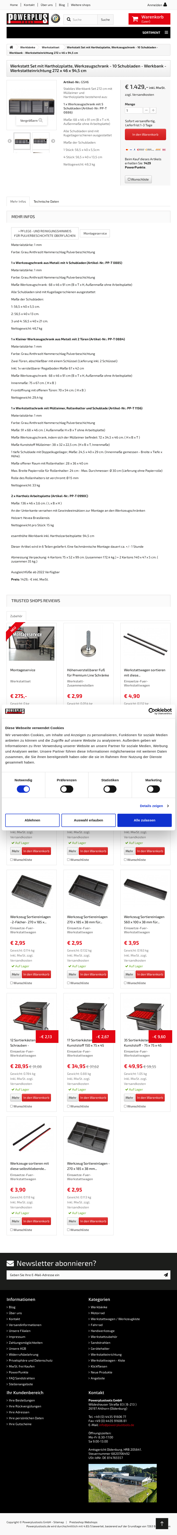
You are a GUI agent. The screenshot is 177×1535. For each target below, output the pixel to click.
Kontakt (29, 5)
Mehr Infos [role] (18, 201)
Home (14, 5)
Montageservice (95, 233)
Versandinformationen (25, 1325)
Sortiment (155, 33)
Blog (62, 5)
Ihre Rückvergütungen (25, 1406)
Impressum (17, 1337)
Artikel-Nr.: (71, 82)
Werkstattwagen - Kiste (108, 1360)
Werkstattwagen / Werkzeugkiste (115, 1319)
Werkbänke (99, 1307)
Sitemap (58, 1522)
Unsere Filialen (19, 1331)
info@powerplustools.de (116, 1425)
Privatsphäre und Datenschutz (31, 1360)
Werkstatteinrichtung (106, 1354)
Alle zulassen (144, 820)
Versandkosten (143, 94)
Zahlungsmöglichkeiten (26, 1342)
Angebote (98, 1378)
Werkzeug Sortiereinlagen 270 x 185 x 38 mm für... (87, 919)
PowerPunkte (135, 167)
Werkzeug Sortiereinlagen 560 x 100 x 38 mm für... (144, 919)
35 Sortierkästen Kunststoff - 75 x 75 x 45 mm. (143, 1043)
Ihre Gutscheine (20, 1424)
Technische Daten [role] (46, 201)
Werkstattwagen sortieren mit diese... (144, 672)
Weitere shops (81, 5)
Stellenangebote (21, 1384)
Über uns (47, 5)
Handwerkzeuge (103, 1331)
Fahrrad (97, 1325)
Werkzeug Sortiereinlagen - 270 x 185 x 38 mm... (88, 1166)
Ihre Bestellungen (22, 1400)
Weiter (53, 141)
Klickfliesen (99, 1366)
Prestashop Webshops (83, 1522)
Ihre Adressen (19, 1412)
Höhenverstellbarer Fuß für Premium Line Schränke (88, 672)
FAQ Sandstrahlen (22, 1378)
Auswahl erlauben (88, 820)
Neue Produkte (101, 1372)
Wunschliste (138, 179)
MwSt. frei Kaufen (22, 1366)
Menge (130, 104)
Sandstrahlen (100, 1342)
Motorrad (98, 1313)
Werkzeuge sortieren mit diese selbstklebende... (29, 1166)
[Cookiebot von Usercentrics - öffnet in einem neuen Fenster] (152, 711)
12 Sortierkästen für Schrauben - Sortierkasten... (25, 1043)
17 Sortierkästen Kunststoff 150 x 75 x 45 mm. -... (85, 1043)
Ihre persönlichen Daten (26, 1418)
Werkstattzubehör (104, 1337)
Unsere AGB (17, 1348)
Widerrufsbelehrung (23, 1354)
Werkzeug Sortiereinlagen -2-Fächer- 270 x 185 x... (30, 919)
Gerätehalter (100, 1348)
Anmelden (154, 5)
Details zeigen (151, 806)
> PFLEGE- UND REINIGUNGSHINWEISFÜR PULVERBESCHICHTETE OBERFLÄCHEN (45, 233)
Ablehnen (32, 820)
